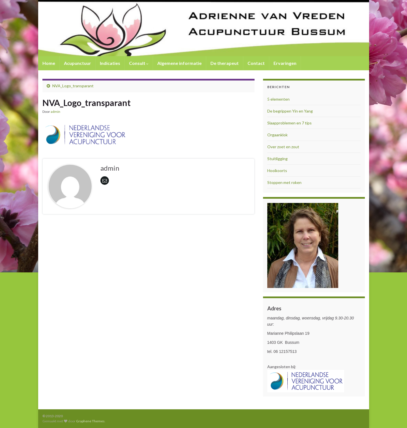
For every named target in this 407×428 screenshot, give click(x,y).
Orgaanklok (277, 134)
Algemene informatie (179, 63)
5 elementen (278, 99)
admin (55, 111)
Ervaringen (285, 63)
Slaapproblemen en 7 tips (289, 122)
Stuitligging (277, 158)
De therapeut (224, 63)
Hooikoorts (277, 170)
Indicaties (110, 63)
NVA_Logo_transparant (73, 85)
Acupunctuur (77, 63)
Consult (138, 63)
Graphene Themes (90, 421)
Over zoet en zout (283, 146)
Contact (256, 63)
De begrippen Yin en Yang (290, 111)
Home (48, 63)
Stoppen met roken (284, 182)
